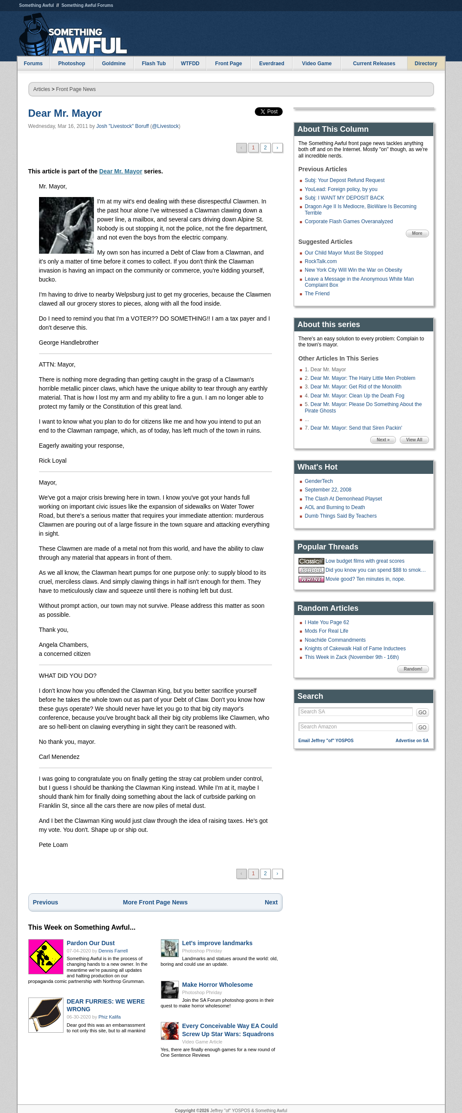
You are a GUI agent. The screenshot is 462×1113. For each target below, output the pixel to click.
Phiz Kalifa (110, 1016)
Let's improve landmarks (217, 943)
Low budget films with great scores (365, 561)
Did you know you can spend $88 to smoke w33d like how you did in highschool (376, 570)
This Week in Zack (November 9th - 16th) (352, 657)
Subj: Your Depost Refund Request (345, 180)
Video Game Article (202, 1041)
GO (423, 713)
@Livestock (165, 126)
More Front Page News (155, 902)
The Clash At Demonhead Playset (343, 499)
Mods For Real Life (326, 631)
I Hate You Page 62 (327, 622)
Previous (45, 902)
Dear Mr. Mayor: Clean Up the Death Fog (358, 396)
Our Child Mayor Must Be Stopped (344, 253)
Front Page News (76, 89)
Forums (33, 64)
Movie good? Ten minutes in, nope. (365, 579)
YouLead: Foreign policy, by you (341, 189)
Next (271, 902)
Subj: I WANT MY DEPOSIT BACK (344, 198)
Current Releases (374, 64)
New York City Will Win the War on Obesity (353, 270)
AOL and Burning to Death (335, 507)
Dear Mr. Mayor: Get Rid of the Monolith (356, 387)
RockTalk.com (321, 261)
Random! (413, 669)
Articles (41, 89)
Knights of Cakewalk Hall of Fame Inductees (355, 649)
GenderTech (319, 481)
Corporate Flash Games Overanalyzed (349, 221)
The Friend (317, 294)
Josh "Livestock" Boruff (122, 126)
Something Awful (36, 5)
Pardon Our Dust (91, 943)
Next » (383, 439)
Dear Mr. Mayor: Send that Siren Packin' (356, 428)
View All (414, 439)
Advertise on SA (412, 740)
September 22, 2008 (328, 490)
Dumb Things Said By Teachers (341, 516)
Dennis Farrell (113, 950)
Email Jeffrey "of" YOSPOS (326, 740)
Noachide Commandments (335, 640)
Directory (426, 64)
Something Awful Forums (87, 5)
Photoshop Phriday (202, 950)
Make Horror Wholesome (217, 984)
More (417, 233)
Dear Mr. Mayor (65, 113)
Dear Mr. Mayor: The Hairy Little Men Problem (363, 378)
